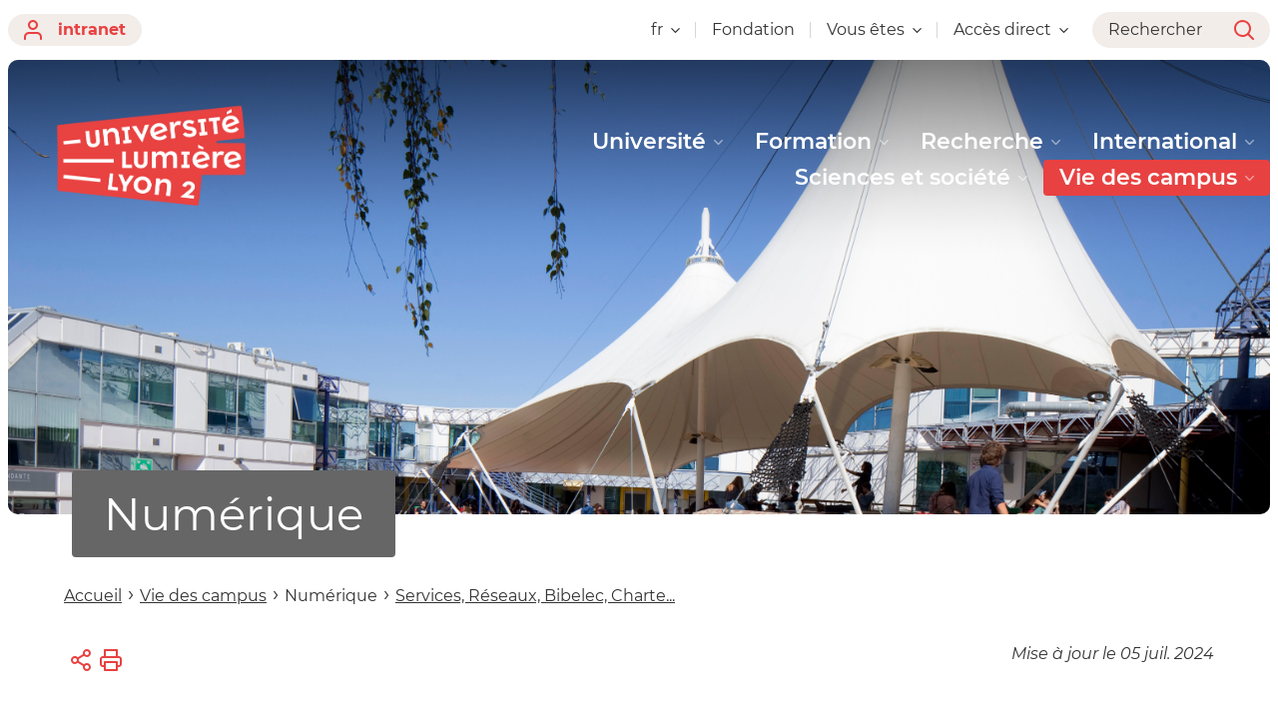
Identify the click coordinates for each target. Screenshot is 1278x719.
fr (665, 29)
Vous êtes (874, 29)
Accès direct (1011, 29)
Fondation (753, 29)
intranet (75, 30)
